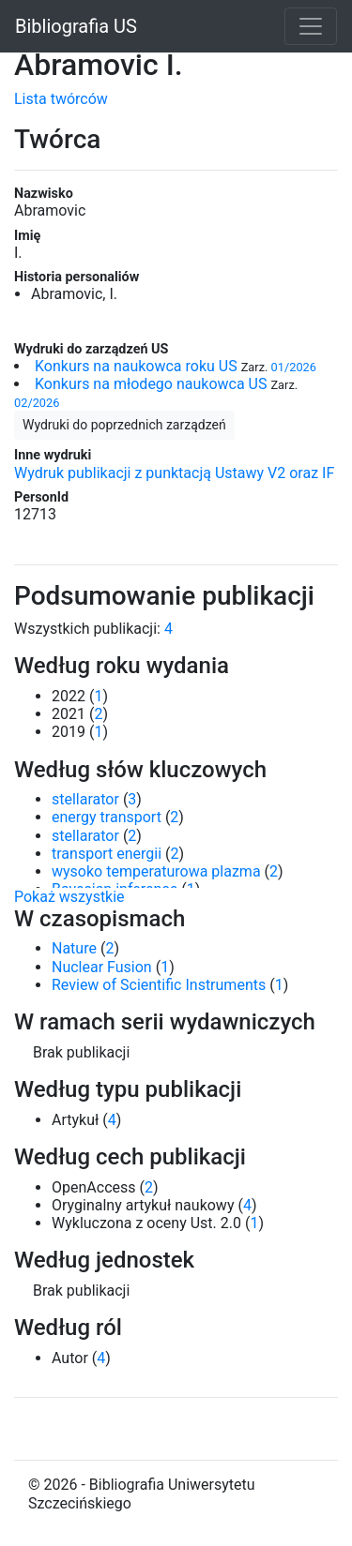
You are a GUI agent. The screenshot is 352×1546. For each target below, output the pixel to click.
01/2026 (293, 367)
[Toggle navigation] (310, 26)
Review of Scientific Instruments (159, 985)
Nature (74, 948)
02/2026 (36, 403)
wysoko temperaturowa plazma (156, 871)
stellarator (85, 799)
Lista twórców (61, 99)
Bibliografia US (76, 26)
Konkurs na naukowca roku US (136, 366)
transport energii (106, 854)
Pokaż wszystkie (69, 897)
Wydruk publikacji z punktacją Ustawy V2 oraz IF (174, 473)
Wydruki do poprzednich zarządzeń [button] (124, 424)
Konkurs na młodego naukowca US (151, 384)
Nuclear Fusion (102, 967)
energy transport (106, 817)
